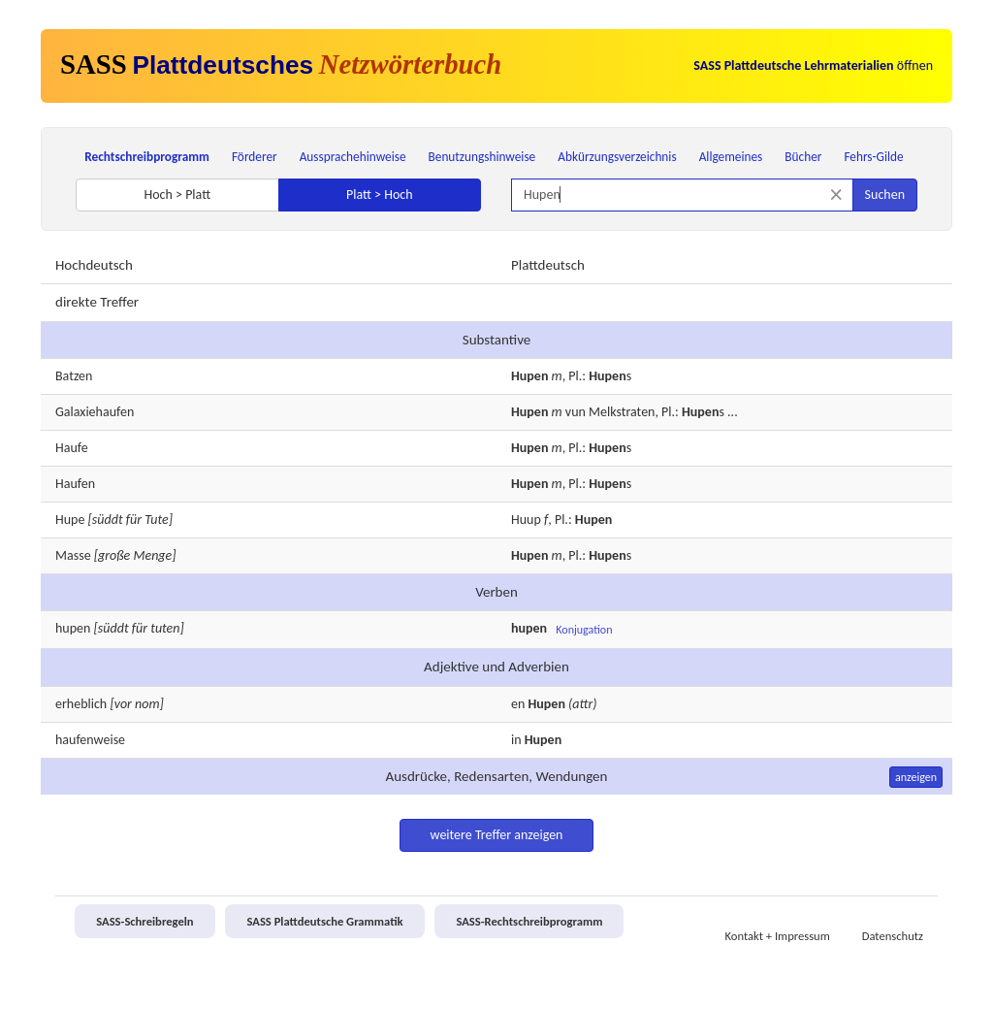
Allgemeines (731, 156)
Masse (73, 555)
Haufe (71, 447)
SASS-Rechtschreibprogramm (529, 921)
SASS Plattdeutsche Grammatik (324, 921)
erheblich (81, 704)
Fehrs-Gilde (873, 156)
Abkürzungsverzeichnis (617, 156)
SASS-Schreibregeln (144, 921)
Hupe (69, 519)
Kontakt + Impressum (777, 935)
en (518, 704)
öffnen (813, 65)
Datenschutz (892, 935)
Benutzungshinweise (482, 156)
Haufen (75, 483)
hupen (72, 628)
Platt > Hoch (379, 194)
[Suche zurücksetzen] (836, 194)
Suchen (885, 194)
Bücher (803, 156)
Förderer (254, 156)
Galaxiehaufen (94, 412)
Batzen (73, 376)
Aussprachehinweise (353, 156)
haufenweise (90, 740)
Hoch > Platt (177, 194)
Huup (526, 519)
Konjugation (584, 629)
